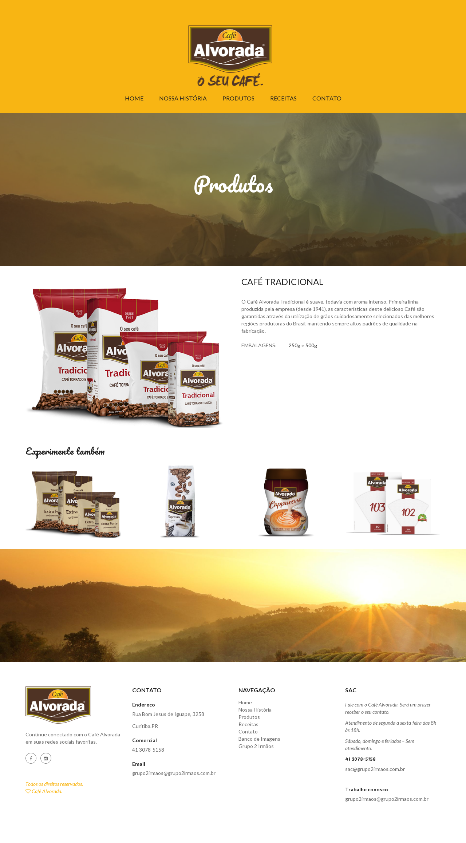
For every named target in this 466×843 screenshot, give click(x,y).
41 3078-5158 (148, 750)
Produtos (238, 98)
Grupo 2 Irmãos (256, 746)
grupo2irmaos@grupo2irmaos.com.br (174, 773)
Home (134, 98)
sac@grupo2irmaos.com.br (375, 769)
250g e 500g (303, 345)
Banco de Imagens (259, 739)
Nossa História (183, 98)
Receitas (283, 98)
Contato (326, 98)
